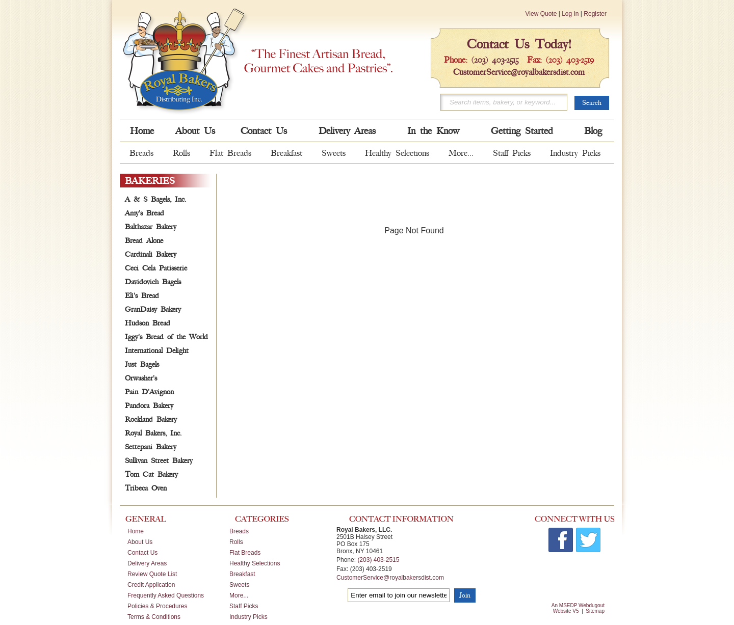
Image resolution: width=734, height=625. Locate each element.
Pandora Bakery (149, 405)
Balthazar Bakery (150, 227)
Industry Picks (575, 153)
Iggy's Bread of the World (166, 337)
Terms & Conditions (153, 616)
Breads (141, 153)
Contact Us (264, 131)
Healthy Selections (397, 153)
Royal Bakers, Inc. (153, 433)
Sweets (334, 153)
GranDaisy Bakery (153, 309)
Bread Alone (144, 240)
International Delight (157, 350)
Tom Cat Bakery (151, 474)
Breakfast (286, 153)
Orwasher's (141, 378)
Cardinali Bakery (150, 254)
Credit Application (151, 584)
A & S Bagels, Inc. (155, 199)
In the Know (433, 131)
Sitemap (595, 611)
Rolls (181, 153)
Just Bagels (142, 364)
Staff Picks (512, 153)
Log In (570, 13)
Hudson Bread (147, 323)
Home (142, 131)
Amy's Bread (144, 213)
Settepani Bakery (150, 447)
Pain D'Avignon (149, 392)
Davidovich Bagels (153, 282)
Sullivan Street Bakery (159, 460)
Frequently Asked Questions (165, 595)
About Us (195, 131)
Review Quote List (152, 574)
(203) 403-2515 (494, 60)
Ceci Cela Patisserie (156, 268)
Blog (593, 131)
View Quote (541, 13)
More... (461, 153)
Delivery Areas (347, 131)
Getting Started (522, 131)
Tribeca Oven (146, 488)
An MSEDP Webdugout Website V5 (578, 608)
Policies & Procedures (157, 606)
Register (595, 13)
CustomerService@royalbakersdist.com (519, 72)
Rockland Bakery (151, 419)
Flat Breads (230, 153)
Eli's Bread (142, 295)
